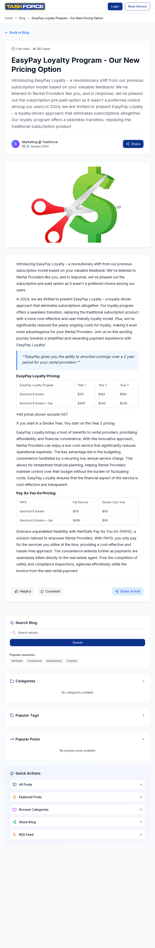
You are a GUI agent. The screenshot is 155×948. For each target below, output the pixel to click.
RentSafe (17, 660)
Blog (22, 18)
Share (133, 144)
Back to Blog (17, 32)
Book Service (137, 6)
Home (9, 18)
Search (78, 642)
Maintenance (54, 660)
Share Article (127, 591)
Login (115, 6)
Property (72, 660)
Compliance (34, 660)
